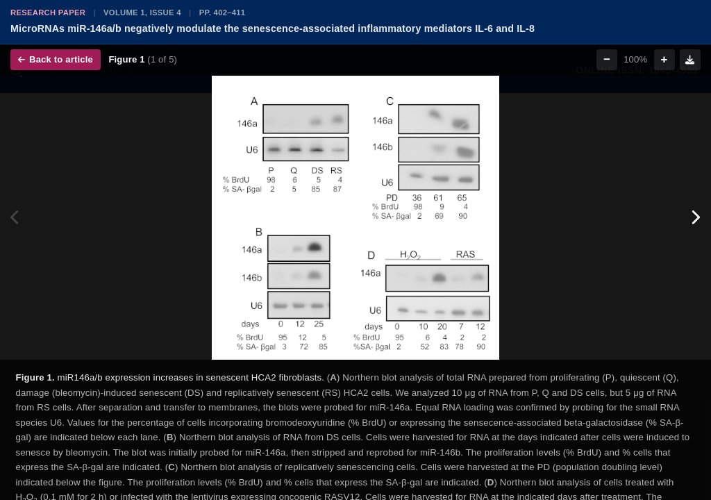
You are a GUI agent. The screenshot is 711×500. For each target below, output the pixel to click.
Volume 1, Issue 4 (142, 12)
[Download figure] (690, 59)
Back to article (55, 59)
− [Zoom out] (606, 59)
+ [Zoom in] (664, 59)
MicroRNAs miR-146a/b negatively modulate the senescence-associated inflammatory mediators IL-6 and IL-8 (272, 28)
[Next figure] (695, 218)
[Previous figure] (15, 218)
